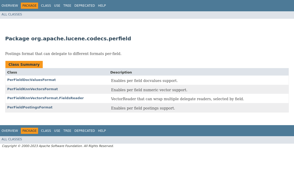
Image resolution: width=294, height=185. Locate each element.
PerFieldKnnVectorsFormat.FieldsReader (45, 98)
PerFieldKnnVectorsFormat (32, 89)
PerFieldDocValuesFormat (31, 80)
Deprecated (84, 5)
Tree (67, 5)
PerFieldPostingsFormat (30, 107)
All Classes (12, 14)
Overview (10, 5)
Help (102, 5)
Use (57, 5)
